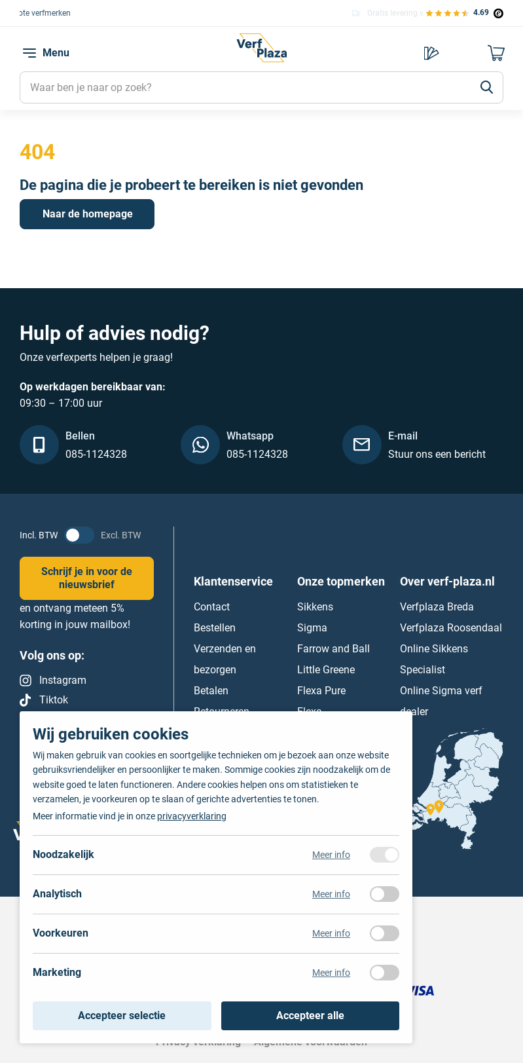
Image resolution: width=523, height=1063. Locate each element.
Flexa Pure (321, 690)
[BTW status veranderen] (79, 535)
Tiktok (53, 700)
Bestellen (215, 627)
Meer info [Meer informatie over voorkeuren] (331, 933)
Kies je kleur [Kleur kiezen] (431, 53)
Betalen (211, 690)
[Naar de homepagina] (261, 56)
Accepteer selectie (122, 1015)
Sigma (312, 627)
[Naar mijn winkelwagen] (497, 53)
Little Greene (326, 669)
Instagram (62, 680)
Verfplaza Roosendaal (451, 627)
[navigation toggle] (29, 53)
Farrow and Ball (333, 648)
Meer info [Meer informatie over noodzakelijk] (331, 854)
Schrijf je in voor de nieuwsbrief (86, 578)
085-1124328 (96, 454)
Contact (212, 606)
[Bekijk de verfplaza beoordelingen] (464, 13)
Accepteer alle (310, 1015)
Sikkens (315, 606)
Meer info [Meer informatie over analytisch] (331, 894)
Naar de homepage (88, 214)
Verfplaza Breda (437, 606)
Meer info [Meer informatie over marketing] (331, 972)
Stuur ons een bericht (437, 454)
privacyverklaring (191, 816)
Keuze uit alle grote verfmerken (90, 12)
